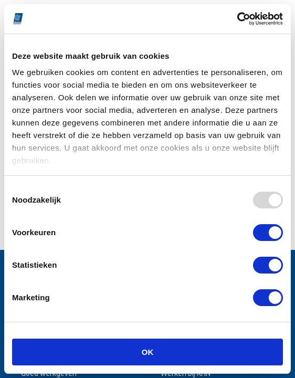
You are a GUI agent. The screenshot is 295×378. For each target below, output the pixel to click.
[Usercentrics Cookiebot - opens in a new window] (237, 19)
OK (148, 352)
